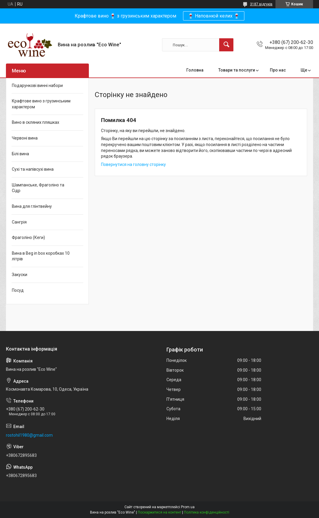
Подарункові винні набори (37, 85)
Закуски (19, 274)
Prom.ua (188, 507)
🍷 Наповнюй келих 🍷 (214, 16)
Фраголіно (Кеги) (28, 237)
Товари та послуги (236, 70)
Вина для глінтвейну (32, 206)
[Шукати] (226, 44)
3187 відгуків (261, 4)
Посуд (18, 290)
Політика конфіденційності (206, 512)
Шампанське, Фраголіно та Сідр (38, 188)
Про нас (278, 70)
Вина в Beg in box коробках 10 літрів (41, 256)
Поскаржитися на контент (159, 512)
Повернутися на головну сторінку (133, 164)
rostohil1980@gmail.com (29, 435)
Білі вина (20, 153)
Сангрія (19, 222)
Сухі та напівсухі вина (33, 169)
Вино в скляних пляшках (35, 122)
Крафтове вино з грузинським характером (41, 104)
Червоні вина (25, 138)
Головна (194, 70)
